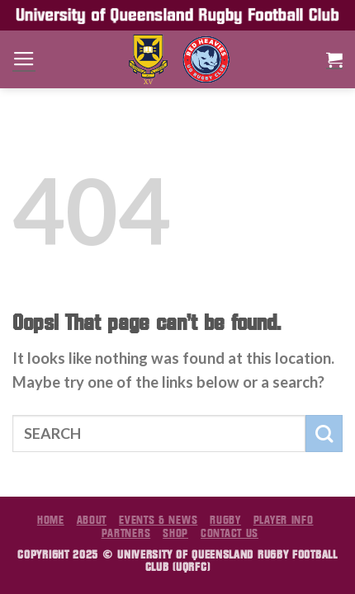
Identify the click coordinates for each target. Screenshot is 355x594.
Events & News (158, 519)
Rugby (225, 519)
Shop (175, 533)
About (92, 519)
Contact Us (229, 533)
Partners (126, 533)
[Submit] (324, 433)
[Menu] (24, 59)
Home (50, 519)
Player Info (283, 519)
